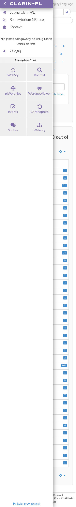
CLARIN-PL (67, 498)
